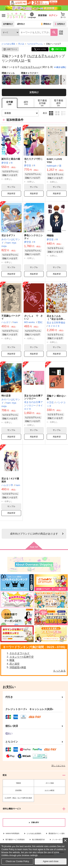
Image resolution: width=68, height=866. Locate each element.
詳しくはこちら (58, 766)
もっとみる (59, 670)
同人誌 (21, 44)
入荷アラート (10, 49)
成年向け (21, 24)
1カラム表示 (63, 113)
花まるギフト (8, 235)
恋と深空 (14, 663)
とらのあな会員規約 (34, 833)
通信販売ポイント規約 (56, 833)
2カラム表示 (57, 113)
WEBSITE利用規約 (13, 833)
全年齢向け (8, 24)
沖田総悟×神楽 (17, 667)
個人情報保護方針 (38, 839)
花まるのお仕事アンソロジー (33, 397)
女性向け (59, 24)
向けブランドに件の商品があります (34, 533)
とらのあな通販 (8, 44)
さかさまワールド (19, 653)
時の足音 (6, 395)
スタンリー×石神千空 (21, 656)
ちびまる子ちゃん (41, 56)
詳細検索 (61, 32)
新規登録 (42, 15)
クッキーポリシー (58, 839)
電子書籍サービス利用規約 (15, 839)
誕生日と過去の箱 (10, 159)
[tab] (26, 103)
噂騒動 (50, 235)
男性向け (46, 24)
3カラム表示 (51, 113)
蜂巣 (11, 660)
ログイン (53, 15)
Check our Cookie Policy (17, 861)
